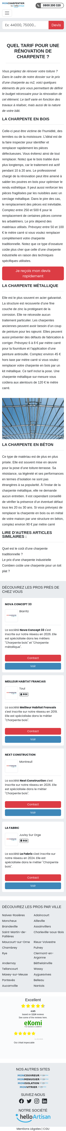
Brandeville (10, 926)
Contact (33, 658)
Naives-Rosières (13, 915)
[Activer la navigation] (7, 13)
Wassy (38, 969)
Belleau (39, 980)
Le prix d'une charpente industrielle (26, 560)
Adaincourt (41, 915)
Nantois (39, 986)
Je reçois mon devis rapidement (33, 273)
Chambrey (9, 948)
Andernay (9, 963)
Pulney (38, 948)
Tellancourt (10, 969)
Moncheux (9, 921)
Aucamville (10, 986)
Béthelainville (43, 963)
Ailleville (39, 921)
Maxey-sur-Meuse (15, 974)
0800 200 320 (52, 5)
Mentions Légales (29, 1129)
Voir (33, 666)
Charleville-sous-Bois (49, 932)
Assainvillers (42, 926)
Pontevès (8, 980)
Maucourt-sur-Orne (16, 942)
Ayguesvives (42, 974)
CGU (46, 1129)
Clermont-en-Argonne (44, 955)
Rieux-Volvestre (45, 942)
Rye (4, 953)
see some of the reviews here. (33, 1017)
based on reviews (33, 1013)
